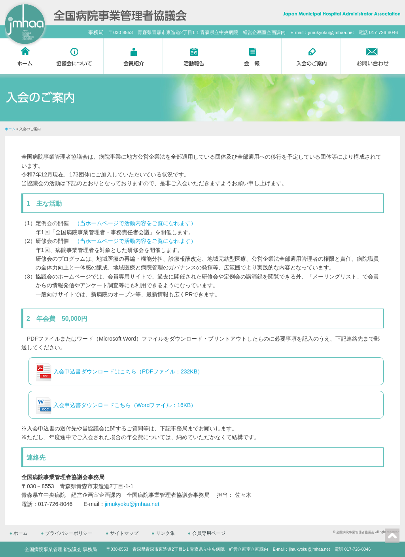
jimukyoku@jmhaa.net (132, 504)
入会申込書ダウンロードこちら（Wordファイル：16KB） (124, 405)
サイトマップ (126, 533)
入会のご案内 (311, 56)
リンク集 (167, 533)
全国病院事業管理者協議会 (355, 532)
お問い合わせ (370, 56)
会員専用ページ (211, 533)
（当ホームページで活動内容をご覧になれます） (135, 223)
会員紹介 (133, 56)
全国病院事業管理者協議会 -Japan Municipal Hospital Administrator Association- (120, 14)
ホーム (24, 56)
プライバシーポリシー (69, 533)
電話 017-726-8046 (352, 548)
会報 (252, 56)
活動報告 (192, 56)
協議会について (74, 56)
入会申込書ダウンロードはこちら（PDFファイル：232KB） (128, 371)
